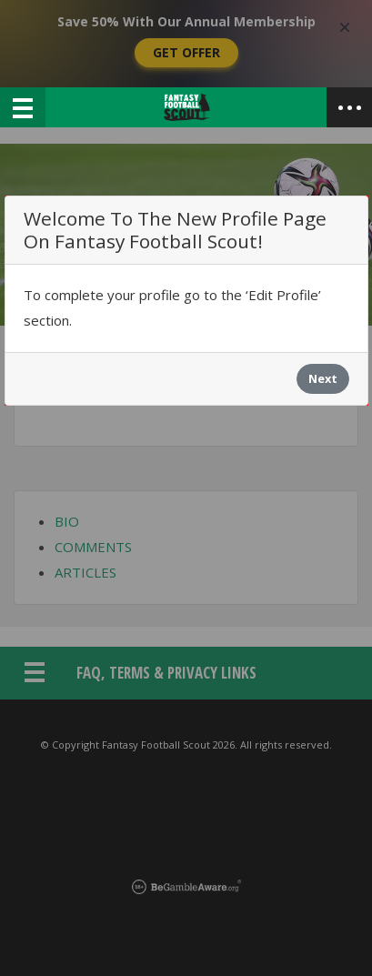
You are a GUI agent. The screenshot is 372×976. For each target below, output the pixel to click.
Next (322, 378)
